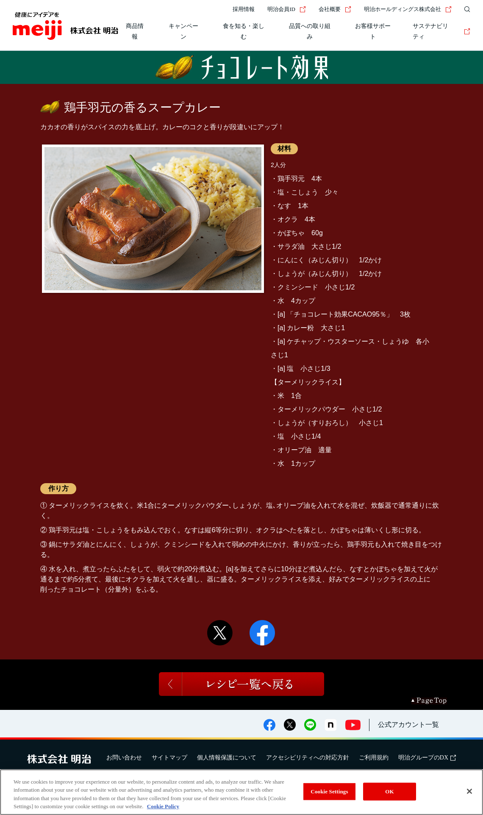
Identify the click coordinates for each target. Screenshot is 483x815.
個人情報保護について (226, 757)
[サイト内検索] (465, 9)
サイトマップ (169, 757)
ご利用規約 (374, 757)
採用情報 (244, 9)
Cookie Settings (329, 791)
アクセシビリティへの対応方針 (307, 757)
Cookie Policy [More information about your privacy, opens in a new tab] (163, 806)
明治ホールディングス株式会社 (408, 9)
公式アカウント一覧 (408, 724)
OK (389, 791)
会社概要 (335, 9)
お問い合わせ (124, 757)
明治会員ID (286, 9)
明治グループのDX (427, 757)
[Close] (469, 791)
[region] (241, 792)
